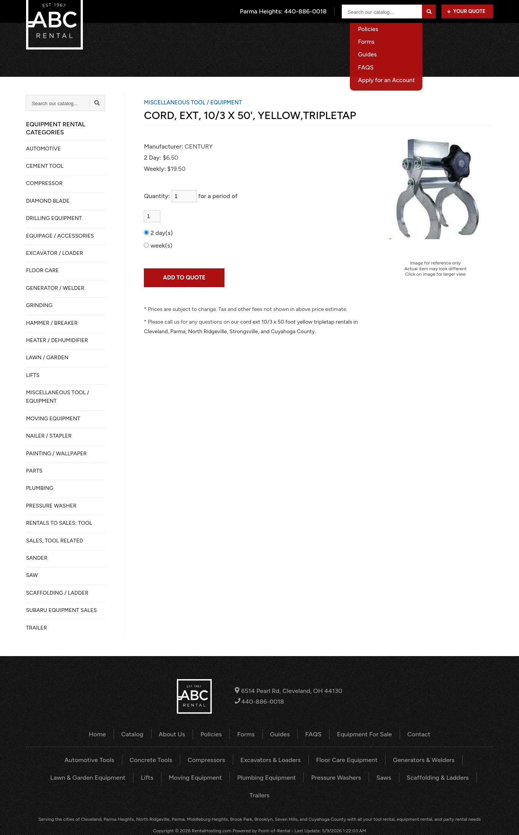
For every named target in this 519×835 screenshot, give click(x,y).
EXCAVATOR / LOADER (54, 253)
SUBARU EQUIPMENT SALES (61, 610)
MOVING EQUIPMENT (53, 418)
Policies (211, 733)
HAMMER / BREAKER (52, 323)
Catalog (284, 36)
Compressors (207, 759)
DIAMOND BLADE (47, 201)
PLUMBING (39, 488)
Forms (246, 733)
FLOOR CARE (42, 270)
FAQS (313, 733)
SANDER (37, 558)
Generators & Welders (421, 759)
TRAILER (36, 628)
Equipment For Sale (428, 36)
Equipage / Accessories (60, 236)
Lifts (131, 776)
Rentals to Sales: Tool (59, 523)
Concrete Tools (152, 759)
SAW (32, 575)
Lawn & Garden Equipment (73, 776)
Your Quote (466, 11)
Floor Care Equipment (345, 759)
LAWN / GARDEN (47, 357)
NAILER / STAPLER (49, 436)
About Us (322, 36)
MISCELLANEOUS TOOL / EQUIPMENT (57, 396)
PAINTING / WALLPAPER (56, 453)
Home (249, 36)
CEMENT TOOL (45, 166)
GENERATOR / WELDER (55, 288)
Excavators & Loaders (270, 759)
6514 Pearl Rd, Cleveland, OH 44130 (288, 690)
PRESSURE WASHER (51, 506)
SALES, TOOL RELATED (54, 540)
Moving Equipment (179, 776)
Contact (481, 36)
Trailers (473, 776)
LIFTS (33, 375)
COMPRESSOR (44, 183)
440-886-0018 (260, 701)
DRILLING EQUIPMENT (54, 218)
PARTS (34, 471)
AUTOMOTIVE (43, 149)
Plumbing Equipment (249, 776)
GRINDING (39, 305)
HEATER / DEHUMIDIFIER (57, 340)
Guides (280, 733)
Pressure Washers (317, 776)
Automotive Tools (92, 759)
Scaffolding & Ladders (417, 776)
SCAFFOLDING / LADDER (57, 593)
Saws (364, 776)
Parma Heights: (283, 11)
